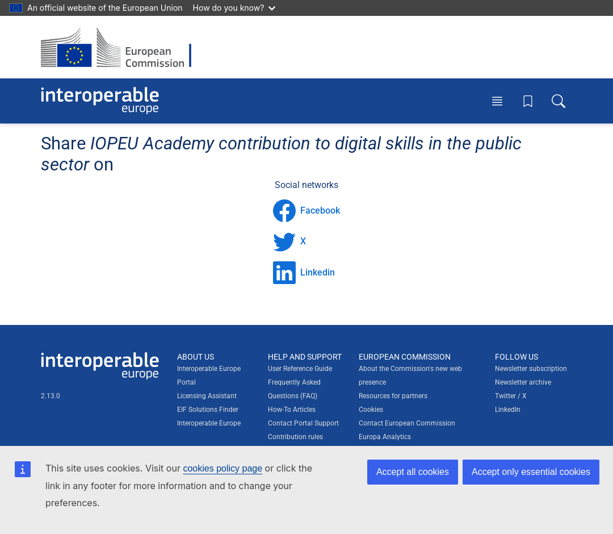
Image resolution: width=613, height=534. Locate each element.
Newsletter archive (523, 382)
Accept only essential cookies (531, 472)
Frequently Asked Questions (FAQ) (294, 389)
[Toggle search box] (558, 100)
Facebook (306, 210)
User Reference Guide (300, 369)
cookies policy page (222, 468)
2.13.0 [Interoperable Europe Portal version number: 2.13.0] (50, 396)
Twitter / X (511, 396)
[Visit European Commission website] (122, 47)
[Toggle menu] (497, 100)
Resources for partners (393, 396)
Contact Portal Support (303, 423)
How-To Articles (292, 410)
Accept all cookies (412, 472)
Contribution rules (295, 437)
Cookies (371, 410)
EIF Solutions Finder (207, 410)
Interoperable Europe (209, 423)
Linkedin (304, 272)
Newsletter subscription (531, 369)
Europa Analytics (385, 437)
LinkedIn (507, 410)
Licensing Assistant (207, 396)
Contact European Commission (407, 423)
